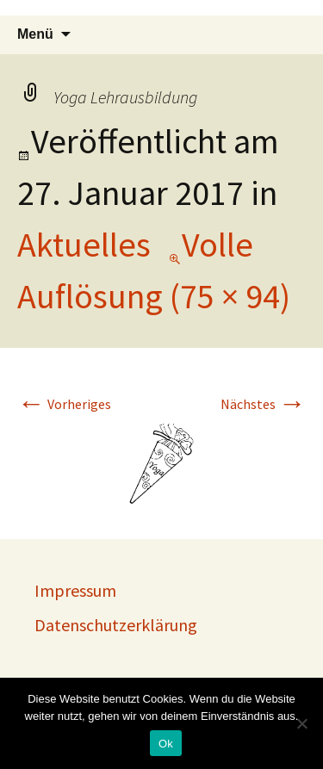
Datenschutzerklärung (115, 625)
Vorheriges (64, 403)
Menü (35, 34)
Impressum (75, 590)
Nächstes (263, 403)
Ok (165, 743)
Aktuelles (84, 244)
